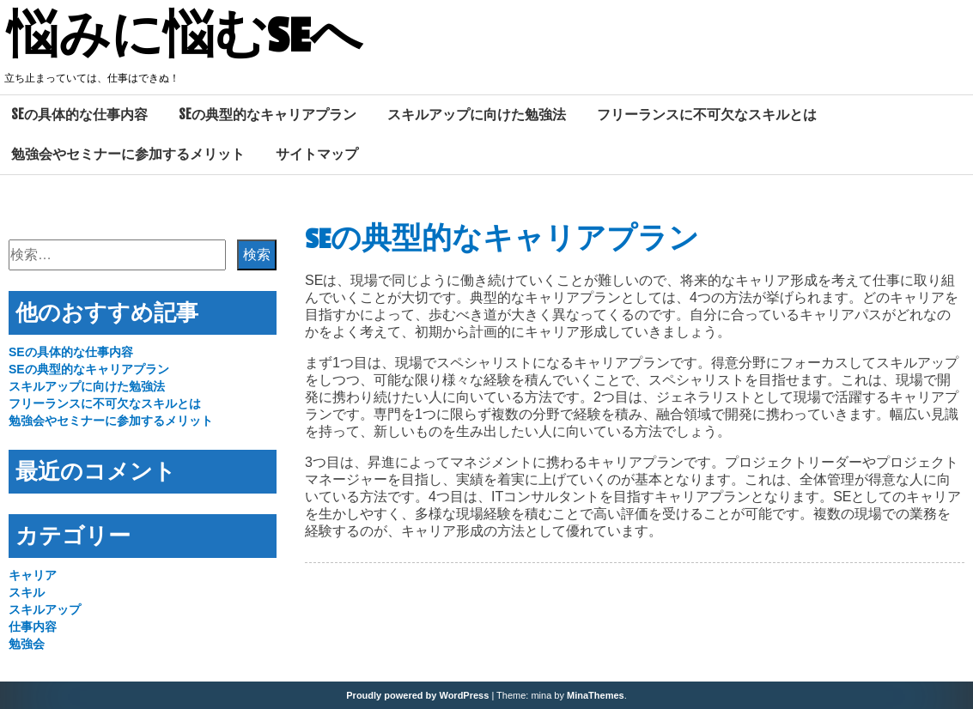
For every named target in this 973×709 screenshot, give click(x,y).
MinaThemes (595, 695)
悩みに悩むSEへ (184, 37)
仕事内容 (33, 626)
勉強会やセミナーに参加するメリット (128, 153)
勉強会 (27, 644)
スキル (27, 592)
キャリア (33, 575)
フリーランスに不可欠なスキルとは (707, 114)
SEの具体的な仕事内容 (79, 114)
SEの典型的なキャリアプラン (267, 114)
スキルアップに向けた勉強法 (476, 114)
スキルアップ (45, 609)
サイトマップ (317, 153)
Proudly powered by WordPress (417, 695)
